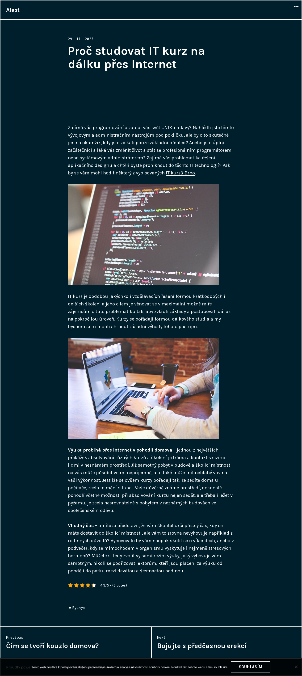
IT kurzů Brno (180, 173)
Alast (13, 10)
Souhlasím (250, 666)
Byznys (78, 607)
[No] (296, 666)
